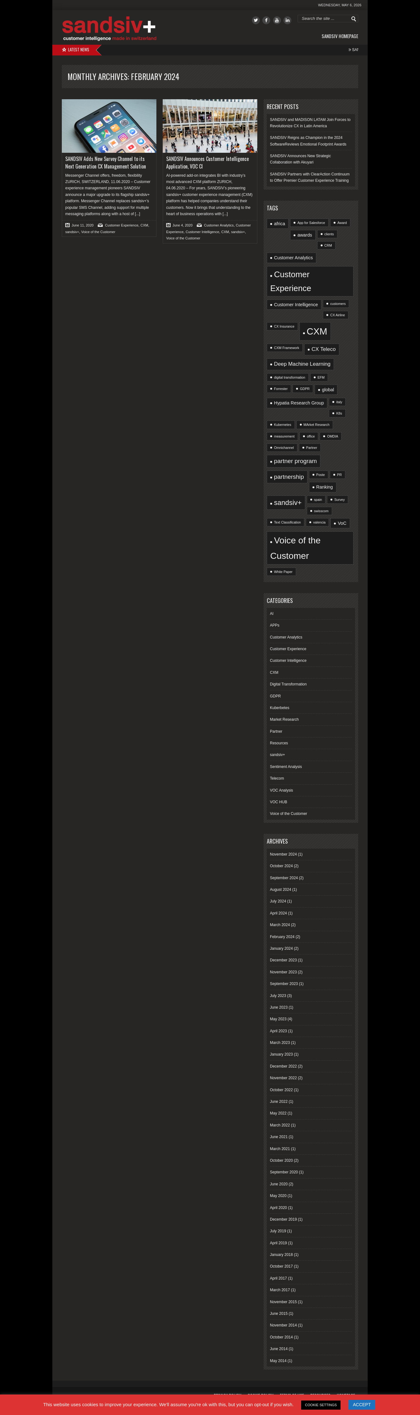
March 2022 (280, 1125)
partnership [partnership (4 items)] (289, 476)
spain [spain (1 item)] (318, 499)
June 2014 (279, 1349)
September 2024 (284, 878)
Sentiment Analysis (286, 767)
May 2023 (278, 1019)
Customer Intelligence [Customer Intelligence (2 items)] (296, 304)
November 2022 (283, 1078)
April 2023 (278, 1031)
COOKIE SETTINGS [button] (321, 1405)
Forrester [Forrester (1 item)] (281, 389)
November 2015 (283, 1302)
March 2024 (280, 925)
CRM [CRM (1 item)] (328, 245)
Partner (276, 731)
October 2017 (281, 1266)
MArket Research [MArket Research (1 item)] (317, 425)
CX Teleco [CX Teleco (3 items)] (324, 349)
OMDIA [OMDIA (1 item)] (332, 436)
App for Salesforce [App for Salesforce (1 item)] (311, 223)
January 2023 (281, 1054)
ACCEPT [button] (362, 1404)
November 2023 (283, 972)
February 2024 (282, 937)
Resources (279, 743)
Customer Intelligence (202, 232)
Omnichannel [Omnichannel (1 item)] (284, 448)
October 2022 (281, 1090)
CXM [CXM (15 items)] (317, 331)
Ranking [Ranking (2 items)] (324, 487)
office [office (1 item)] (311, 436)
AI (271, 613)
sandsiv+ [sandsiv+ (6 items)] (288, 503)
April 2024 (278, 913)
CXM (144, 225)
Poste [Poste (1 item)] (320, 475)
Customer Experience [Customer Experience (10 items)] (290, 281)
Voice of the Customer (98, 232)
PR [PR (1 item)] (339, 475)
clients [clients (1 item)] (329, 234)
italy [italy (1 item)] (339, 402)
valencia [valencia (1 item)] (319, 522)
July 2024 (278, 901)
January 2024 (281, 948)
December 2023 (283, 960)
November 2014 (283, 1325)
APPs (274, 625)
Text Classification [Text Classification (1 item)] (287, 522)
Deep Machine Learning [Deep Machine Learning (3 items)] (302, 364)
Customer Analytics (219, 225)
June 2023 (279, 1007)
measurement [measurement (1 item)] (284, 436)
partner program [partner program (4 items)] (295, 461)
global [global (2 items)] (328, 389)
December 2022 (283, 1066)
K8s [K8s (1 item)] (339, 413)
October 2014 (281, 1337)
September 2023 (284, 984)
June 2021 (279, 1137)
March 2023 (280, 1042)
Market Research (284, 719)
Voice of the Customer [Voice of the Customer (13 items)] (295, 547)
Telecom (277, 778)
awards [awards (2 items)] (304, 235)
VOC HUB (278, 802)
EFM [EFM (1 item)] (321, 377)
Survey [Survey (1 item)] (339, 499)
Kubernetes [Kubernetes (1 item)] (282, 425)
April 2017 (278, 1278)
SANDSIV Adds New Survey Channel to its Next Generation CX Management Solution (105, 162)
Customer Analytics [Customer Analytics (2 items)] (293, 257)
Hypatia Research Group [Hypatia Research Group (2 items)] (299, 402)
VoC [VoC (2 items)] (342, 523)
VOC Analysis (281, 790)
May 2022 (278, 1113)
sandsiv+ (72, 232)
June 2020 (279, 1184)
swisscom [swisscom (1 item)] (321, 511)
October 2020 (281, 1160)
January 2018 (281, 1254)
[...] (137, 214)
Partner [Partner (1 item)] (311, 448)
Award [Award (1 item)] (342, 223)
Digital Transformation (288, 684)
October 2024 (281, 866)
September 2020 (284, 1172)
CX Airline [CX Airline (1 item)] (337, 315)
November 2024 (283, 854)
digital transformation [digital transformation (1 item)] (289, 377)
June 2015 (279, 1313)
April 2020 (278, 1208)
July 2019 (278, 1231)
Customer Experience (121, 225)
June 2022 (279, 1101)
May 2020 (278, 1196)
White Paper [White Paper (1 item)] (283, 572)
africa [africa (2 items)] (279, 223)
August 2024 (280, 889)
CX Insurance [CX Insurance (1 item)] (284, 326)
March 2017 (280, 1290)
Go (353, 18)
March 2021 (280, 1149)
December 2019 (283, 1219)
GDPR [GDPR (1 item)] (305, 389)
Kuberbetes (279, 708)
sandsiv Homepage (340, 35)
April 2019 (278, 1243)
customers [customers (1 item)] (338, 304)
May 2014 (278, 1361)
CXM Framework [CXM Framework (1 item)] (286, 348)
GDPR (275, 696)
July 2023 (278, 996)
